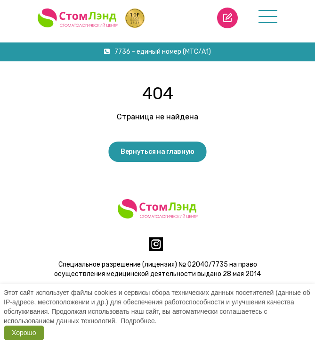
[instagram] (156, 248)
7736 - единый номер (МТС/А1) (157, 52)
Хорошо (24, 332)
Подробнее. (139, 321)
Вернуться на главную (157, 152)
